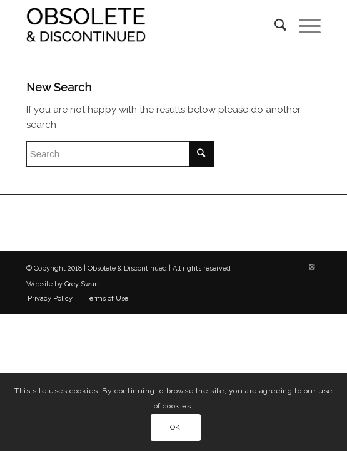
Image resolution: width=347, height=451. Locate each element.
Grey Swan (81, 284)
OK (175, 427)
